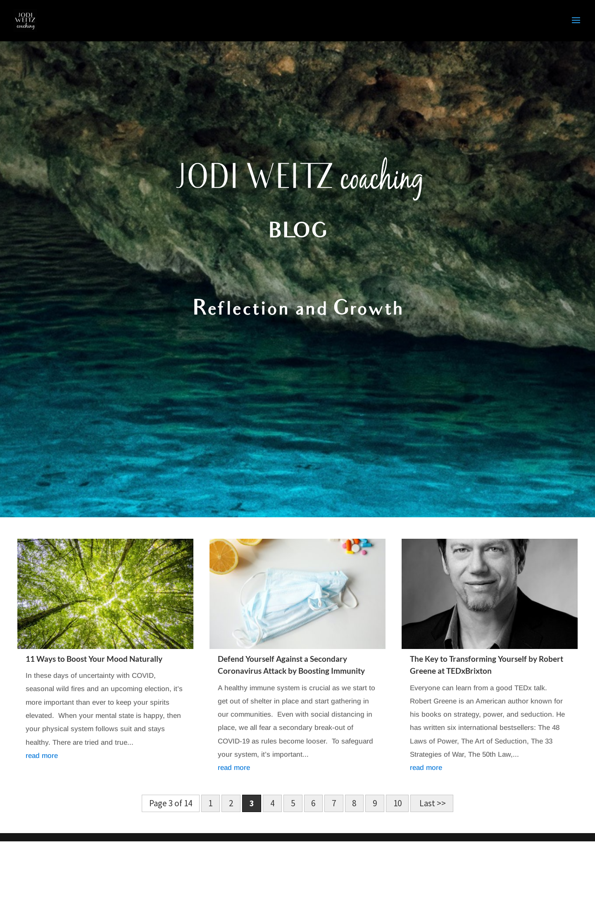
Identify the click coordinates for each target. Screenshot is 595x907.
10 (397, 803)
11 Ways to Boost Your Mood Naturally (94, 658)
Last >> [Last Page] (432, 803)
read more (42, 756)
